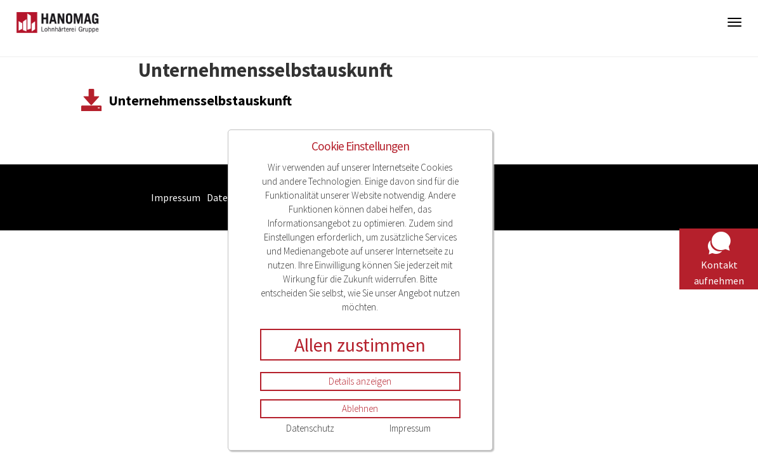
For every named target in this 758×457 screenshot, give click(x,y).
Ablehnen (360, 408)
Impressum (410, 428)
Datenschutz (310, 428)
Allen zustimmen (360, 345)
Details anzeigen (360, 381)
